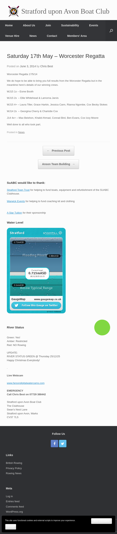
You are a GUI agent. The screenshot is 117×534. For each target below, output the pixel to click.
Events (93, 25)
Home (9, 25)
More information (101, 521)
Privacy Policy (14, 468)
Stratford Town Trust (18, 189)
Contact (52, 35)
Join (48, 25)
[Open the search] (111, 30)
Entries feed (12, 501)
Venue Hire (12, 35)
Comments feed (15, 506)
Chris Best (46, 66)
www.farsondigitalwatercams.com (25, 383)
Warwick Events (16, 201)
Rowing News (13, 473)
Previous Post (58, 151)
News (33, 35)
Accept (10, 527)
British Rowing (14, 463)
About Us (29, 25)
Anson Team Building (58, 164)
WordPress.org (14, 511)
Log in (9, 496)
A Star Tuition (14, 212)
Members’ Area (77, 35)
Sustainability (70, 25)
